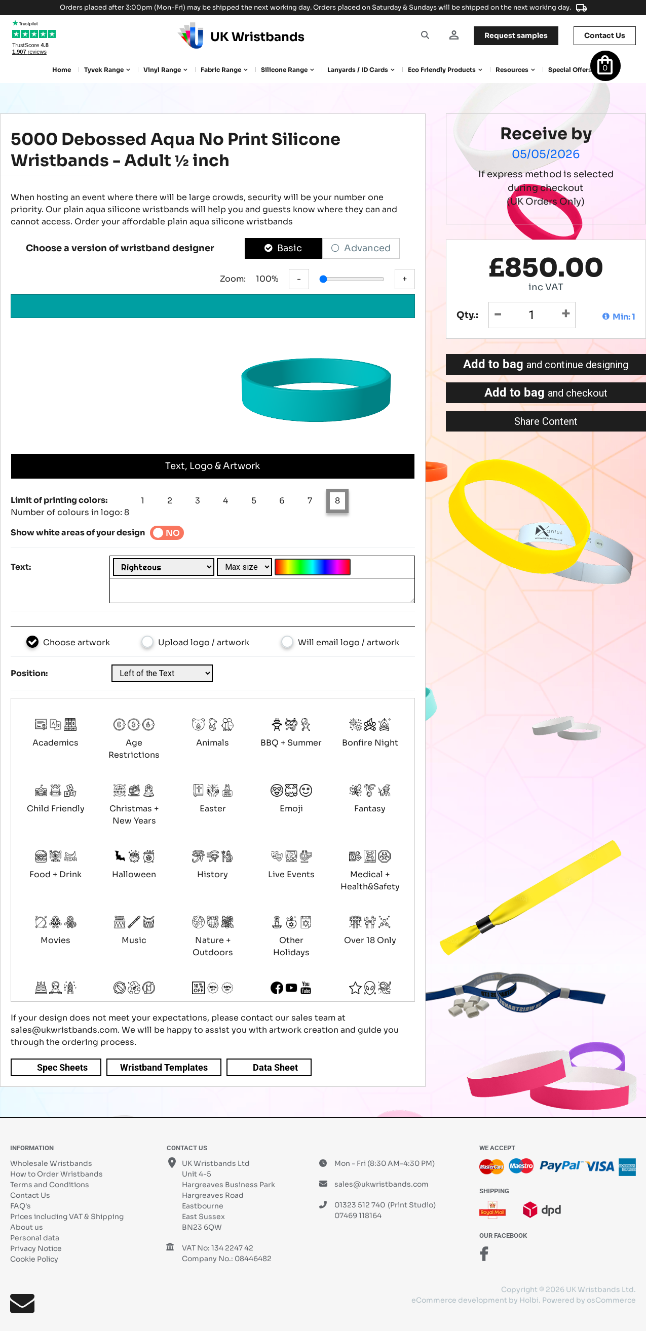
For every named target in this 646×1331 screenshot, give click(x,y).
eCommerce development (459, 1300)
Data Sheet (275, 1067)
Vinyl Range (162, 69)
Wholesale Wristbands (51, 1163)
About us (26, 1227)
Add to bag (545, 364)
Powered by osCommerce (589, 1300)
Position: (29, 673)
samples (516, 35)
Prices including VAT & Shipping (67, 1216)
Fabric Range (221, 69)
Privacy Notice (36, 1248)
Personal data (34, 1237)
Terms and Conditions (49, 1184)
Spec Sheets (62, 1067)
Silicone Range (284, 69)
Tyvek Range (104, 69)
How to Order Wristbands (56, 1174)
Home (61, 69)
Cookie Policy (34, 1259)
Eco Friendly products (442, 69)
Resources (512, 69)
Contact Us (30, 1195)
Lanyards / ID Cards (357, 69)
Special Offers (570, 69)
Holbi (529, 1300)
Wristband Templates (164, 1067)
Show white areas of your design (78, 532)
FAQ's (20, 1205)
